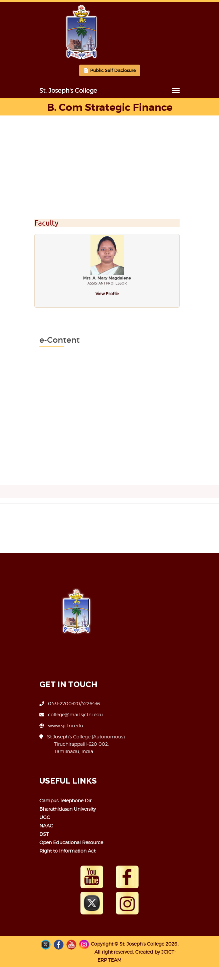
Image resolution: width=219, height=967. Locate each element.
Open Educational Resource (71, 842)
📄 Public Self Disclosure (109, 70)
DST (44, 834)
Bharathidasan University (67, 809)
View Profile (107, 293)
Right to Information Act (67, 851)
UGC (44, 817)
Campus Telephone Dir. (65, 800)
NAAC (46, 825)
